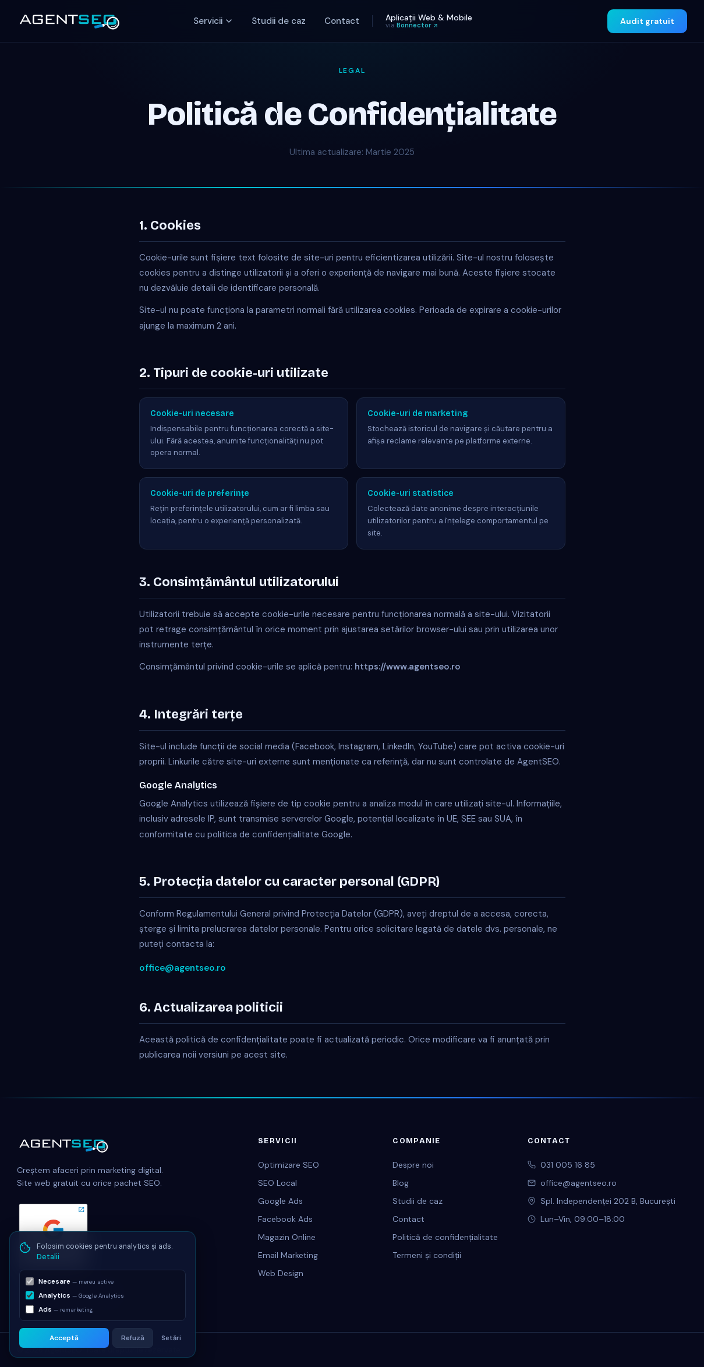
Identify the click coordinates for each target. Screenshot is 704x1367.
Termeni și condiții (426, 1255)
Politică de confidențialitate (445, 1237)
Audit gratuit (647, 21)
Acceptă (64, 1338)
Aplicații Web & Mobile (428, 20)
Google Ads (280, 1201)
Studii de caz (279, 21)
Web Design (280, 1273)
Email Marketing (288, 1255)
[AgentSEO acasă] (69, 20)
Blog (400, 1183)
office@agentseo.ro (182, 968)
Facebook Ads (285, 1219)
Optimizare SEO (288, 1165)
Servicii (213, 21)
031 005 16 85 (567, 1165)
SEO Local (277, 1183)
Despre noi (413, 1165)
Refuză (132, 1338)
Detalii (48, 1257)
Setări (171, 1338)
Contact (341, 21)
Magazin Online (287, 1237)
